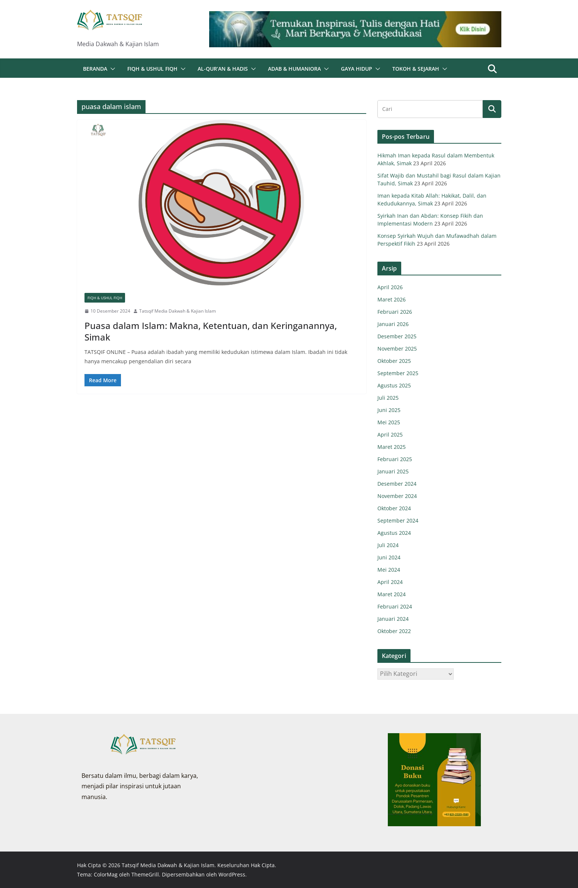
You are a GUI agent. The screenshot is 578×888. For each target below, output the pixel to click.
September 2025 (397, 373)
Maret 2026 (391, 299)
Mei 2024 (388, 569)
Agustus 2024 (394, 532)
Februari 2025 (394, 459)
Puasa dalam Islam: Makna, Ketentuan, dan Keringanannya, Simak (210, 331)
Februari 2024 (394, 606)
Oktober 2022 (394, 631)
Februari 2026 (394, 311)
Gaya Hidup (356, 68)
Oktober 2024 (394, 508)
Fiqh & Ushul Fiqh (152, 68)
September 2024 (397, 520)
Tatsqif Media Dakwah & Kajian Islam (177, 311)
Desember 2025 (396, 336)
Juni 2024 (388, 557)
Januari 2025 (393, 471)
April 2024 (390, 581)
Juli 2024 (388, 545)
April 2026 (390, 287)
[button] (111, 69)
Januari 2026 (393, 324)
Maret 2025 (391, 446)
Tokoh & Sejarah (415, 68)
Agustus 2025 (394, 385)
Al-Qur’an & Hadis (223, 68)
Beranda (95, 68)
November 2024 (397, 495)
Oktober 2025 (394, 360)
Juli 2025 (388, 397)
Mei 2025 (388, 422)
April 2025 (390, 434)
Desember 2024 (396, 483)
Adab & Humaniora (294, 68)
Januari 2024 (393, 618)
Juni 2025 (388, 409)
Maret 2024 (391, 594)
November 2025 (397, 348)
